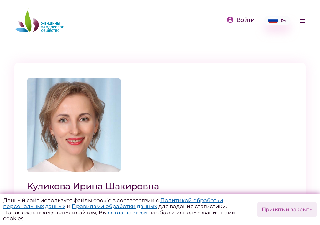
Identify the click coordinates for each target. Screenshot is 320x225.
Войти (240, 20)
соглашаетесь (127, 212)
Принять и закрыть (287, 209)
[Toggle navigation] (302, 21)
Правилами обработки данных (114, 206)
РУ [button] (277, 20)
